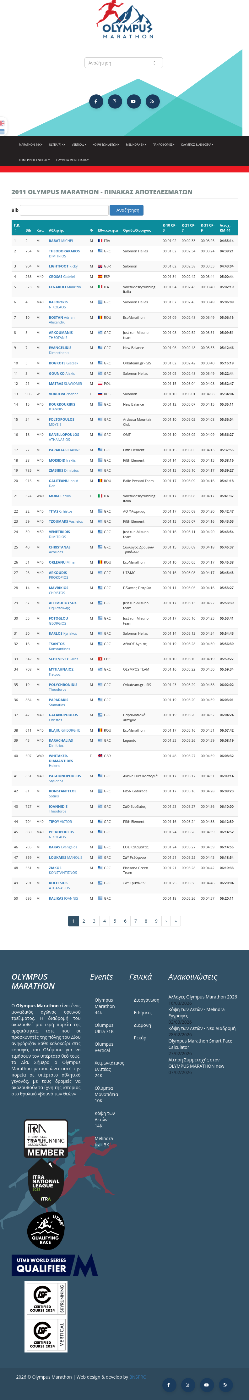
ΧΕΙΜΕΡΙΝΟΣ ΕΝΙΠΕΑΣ (34, 162)
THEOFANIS (61, 335)
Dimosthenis (60, 350)
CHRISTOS (58, 590)
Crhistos (61, 511)
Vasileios (66, 521)
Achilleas (60, 549)
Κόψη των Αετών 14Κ (105, 1119)
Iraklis (62, 460)
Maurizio (65, 286)
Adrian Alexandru (62, 320)
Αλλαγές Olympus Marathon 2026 (203, 997)
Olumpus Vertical (104, 1047)
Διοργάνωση (146, 1000)
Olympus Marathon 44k (105, 1006)
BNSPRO (138, 1377)
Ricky (63, 266)
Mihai (62, 562)
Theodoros (63, 687)
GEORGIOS (58, 621)
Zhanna (63, 393)
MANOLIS (66, 857)
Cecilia (60, 495)
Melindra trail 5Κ (104, 1141)
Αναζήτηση (126, 210)
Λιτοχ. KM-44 (225, 228)
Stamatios (58, 702)
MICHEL (61, 240)
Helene (61, 760)
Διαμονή (142, 1025)
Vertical (78, 147)
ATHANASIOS (64, 437)
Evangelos (63, 847)
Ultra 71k (56, 147)
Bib (15, 210)
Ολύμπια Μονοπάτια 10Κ (106, 1094)
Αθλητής (56, 230)
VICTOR (60, 821)
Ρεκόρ (140, 1038)
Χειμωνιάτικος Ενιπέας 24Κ (107, 1069)
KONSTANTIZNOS (63, 870)
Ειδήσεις (143, 1012)
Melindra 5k (135, 147)
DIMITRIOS (64, 253)
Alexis (62, 373)
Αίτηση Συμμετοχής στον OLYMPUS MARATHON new (197, 1063)
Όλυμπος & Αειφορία (196, 147)
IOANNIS (62, 407)
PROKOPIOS (58, 575)
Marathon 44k (30, 147)
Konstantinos (59, 646)
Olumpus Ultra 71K (104, 1028)
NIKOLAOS (58, 304)
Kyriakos (63, 633)
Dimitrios (64, 470)
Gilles (63, 658)
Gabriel (62, 276)
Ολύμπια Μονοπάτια (71, 162)
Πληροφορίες (163, 147)
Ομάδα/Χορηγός (137, 230)
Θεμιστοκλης (63, 605)
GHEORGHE (64, 730)
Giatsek (63, 363)
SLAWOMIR (65, 383)
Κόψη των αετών (105, 147)
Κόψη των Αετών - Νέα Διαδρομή (202, 1028)
